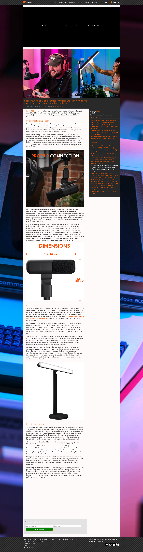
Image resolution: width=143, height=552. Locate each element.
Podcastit (95, 2)
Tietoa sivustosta (29, 543)
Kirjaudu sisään (39, 529)
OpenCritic (92, 541)
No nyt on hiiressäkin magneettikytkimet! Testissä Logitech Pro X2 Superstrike (104, 121)
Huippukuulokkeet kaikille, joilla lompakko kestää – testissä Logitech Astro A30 (104, 137)
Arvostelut (62, 2)
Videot (87, 2)
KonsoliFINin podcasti (33, 111)
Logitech (99, 111)
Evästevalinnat (28, 547)
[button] (114, 2)
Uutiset (54, 2)
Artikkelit (72, 2)
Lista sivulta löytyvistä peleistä (33, 541)
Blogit (80, 2)
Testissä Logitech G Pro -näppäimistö (103, 124)
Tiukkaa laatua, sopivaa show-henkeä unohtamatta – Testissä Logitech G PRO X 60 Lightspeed (104, 132)
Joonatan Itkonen (58, 106)
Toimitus (26, 545)
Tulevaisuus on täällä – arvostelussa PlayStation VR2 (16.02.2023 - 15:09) (102, 147)
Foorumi (104, 2)
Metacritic (100, 541)
